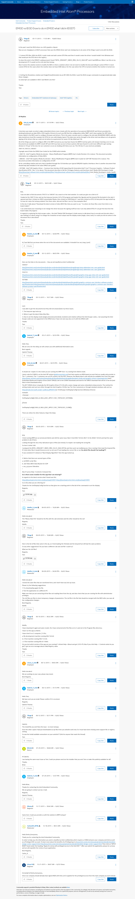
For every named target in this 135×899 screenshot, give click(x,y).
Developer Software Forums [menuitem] (32, 2)
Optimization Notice (61, 895)
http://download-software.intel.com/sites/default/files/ (36, 172)
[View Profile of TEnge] (26, 39)
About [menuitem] (19, 2)
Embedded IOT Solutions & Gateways (44, 98)
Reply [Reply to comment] (112, 176)
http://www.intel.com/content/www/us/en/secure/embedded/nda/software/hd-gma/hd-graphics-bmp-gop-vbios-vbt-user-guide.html (65, 275)
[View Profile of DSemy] (30, 806)
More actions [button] (110, 28)
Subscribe (96, 28)
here (68, 887)
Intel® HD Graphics (66, 98)
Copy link (101, 176)
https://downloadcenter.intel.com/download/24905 (39, 480)
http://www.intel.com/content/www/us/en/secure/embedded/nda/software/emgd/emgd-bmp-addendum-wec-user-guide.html (63, 267)
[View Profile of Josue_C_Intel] (32, 663)
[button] (115, 39)
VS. (77, 98)
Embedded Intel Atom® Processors (25, 23)
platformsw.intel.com (61, 374)
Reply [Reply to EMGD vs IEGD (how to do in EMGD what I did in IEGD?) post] (112, 105)
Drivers (26, 98)
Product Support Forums (34, 21)
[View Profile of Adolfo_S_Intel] (33, 507)
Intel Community (20, 21)
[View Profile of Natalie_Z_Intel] (33, 234)
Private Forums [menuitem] (88, 2)
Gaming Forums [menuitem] (67, 2)
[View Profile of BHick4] (30, 748)
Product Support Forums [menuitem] (51, 2)
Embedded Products (49, 21)
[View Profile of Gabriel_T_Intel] (33, 335)
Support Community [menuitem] (7, 2)
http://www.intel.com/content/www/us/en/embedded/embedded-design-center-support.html (71, 844)
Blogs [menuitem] (77, 2)
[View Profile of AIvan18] (30, 864)
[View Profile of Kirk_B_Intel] (28, 123)
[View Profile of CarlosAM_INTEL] (33, 826)
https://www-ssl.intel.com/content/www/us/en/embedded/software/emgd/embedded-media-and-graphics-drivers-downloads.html (65, 378)
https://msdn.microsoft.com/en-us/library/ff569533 (39, 390)
